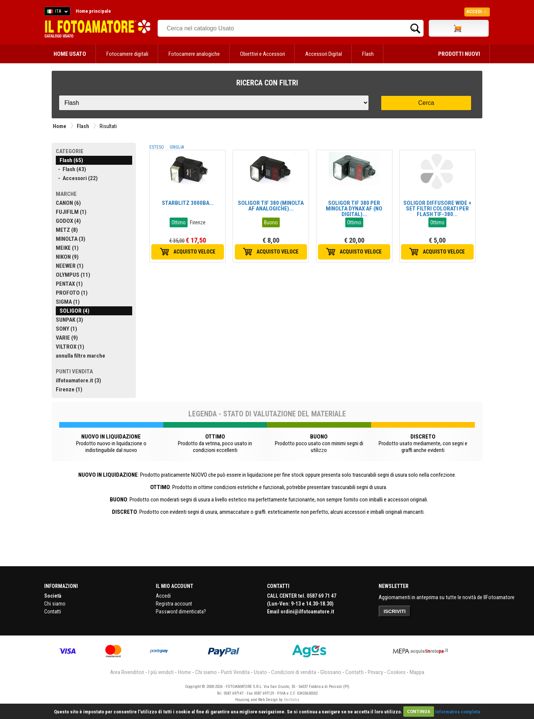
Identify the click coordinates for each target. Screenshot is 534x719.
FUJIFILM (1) (71, 212)
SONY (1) (66, 328)
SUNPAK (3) (69, 319)
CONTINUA (418, 711)
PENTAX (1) (69, 283)
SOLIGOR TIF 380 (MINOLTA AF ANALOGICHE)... (271, 206)
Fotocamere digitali (127, 54)
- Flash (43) (71, 169)
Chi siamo (55, 604)
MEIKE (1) (67, 248)
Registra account (174, 604)
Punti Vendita (235, 672)
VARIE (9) (67, 337)
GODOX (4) (68, 221)
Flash (368, 54)
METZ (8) (67, 230)
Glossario (330, 672)
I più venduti (161, 672)
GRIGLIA (177, 147)
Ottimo (179, 222)
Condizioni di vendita (293, 672)
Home (59, 126)
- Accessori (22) (77, 178)
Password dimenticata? (181, 612)
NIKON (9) (67, 257)
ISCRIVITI (395, 611)
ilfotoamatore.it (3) (78, 380)
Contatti (52, 612)
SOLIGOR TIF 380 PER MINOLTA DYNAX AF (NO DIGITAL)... (354, 209)
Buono (271, 222)
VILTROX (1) (70, 346)
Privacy (375, 672)
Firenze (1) (69, 389)
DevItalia (291, 699)
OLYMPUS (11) (73, 274)
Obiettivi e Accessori (262, 54)
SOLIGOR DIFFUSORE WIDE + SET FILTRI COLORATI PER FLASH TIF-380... (437, 209)
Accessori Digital (323, 54)
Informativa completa (457, 711)
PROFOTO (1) (72, 292)
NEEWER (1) (70, 266)
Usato (260, 672)
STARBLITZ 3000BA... (188, 203)
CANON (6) (68, 203)
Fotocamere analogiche (194, 54)
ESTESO (156, 147)
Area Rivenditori (127, 672)
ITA (56, 12)
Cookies (396, 672)
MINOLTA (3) (70, 239)
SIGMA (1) (68, 301)
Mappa (417, 672)
